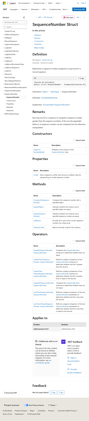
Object (45, 91)
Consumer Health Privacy (67, 411)
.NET (39, 17)
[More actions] (84, 17)
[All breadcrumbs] (34, 17)
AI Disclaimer (7, 411)
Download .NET (79, 9)
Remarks (37, 38)
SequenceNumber (61, 104)
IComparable (48, 104)
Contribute (41, 411)
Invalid (35, 175)
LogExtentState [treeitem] (10, 54)
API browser (48, 17)
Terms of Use (7, 414)
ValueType (55, 91)
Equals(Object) (38, 207)
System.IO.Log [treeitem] (10, 31)
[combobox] (15, 22)
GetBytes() (37, 220)
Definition (37, 35)
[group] (59, 83)
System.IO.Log (47, 60)
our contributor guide (43, 361)
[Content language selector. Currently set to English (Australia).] (12, 405)
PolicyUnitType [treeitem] (10, 77)
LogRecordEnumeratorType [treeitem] (14, 64)
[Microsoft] (4, 3)
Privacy (50, 411)
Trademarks (19, 414)
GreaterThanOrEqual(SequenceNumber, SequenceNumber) (43, 273)
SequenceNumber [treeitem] (12, 97)
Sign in (83, 3)
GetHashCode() (38, 227)
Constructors (39, 41)
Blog (31, 411)
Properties (37, 44)
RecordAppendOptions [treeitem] (13, 81)
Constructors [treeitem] (11, 100)
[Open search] (78, 3)
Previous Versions (21, 411)
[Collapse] (24, 17)
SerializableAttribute (49, 97)
